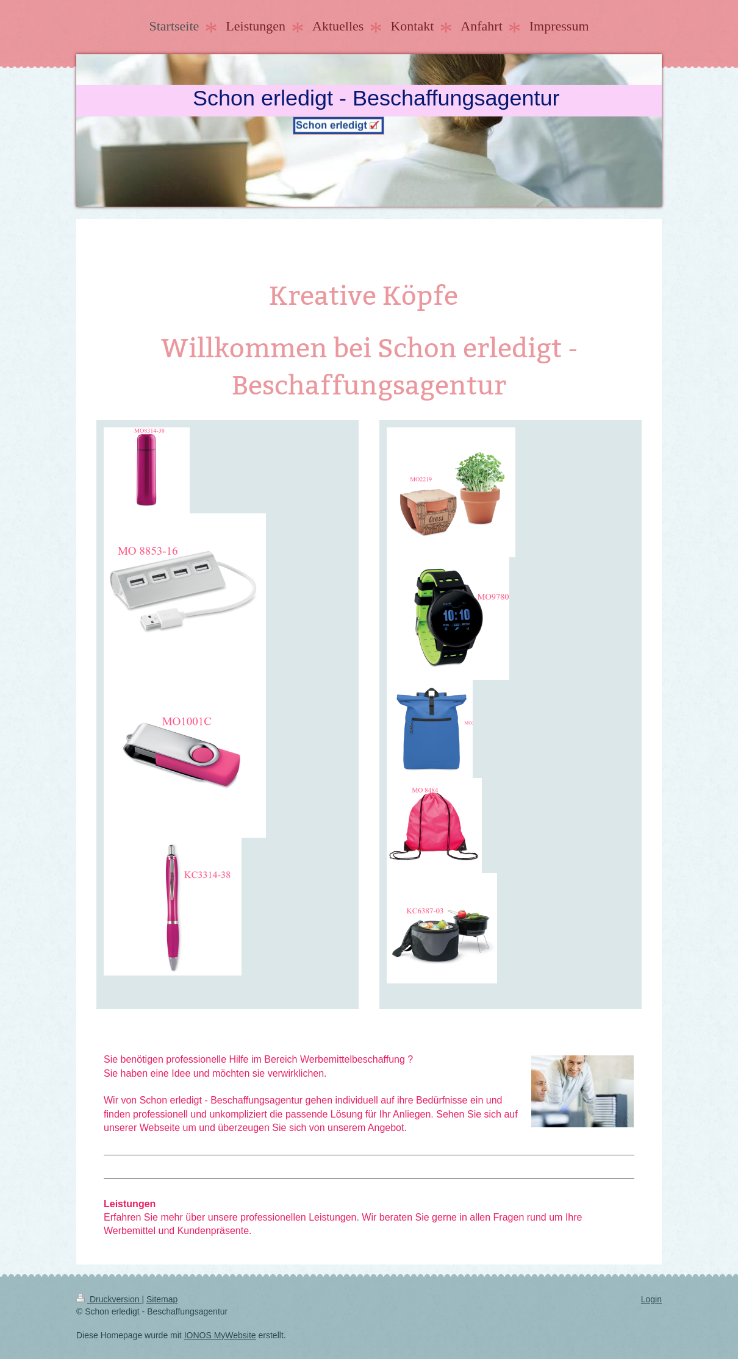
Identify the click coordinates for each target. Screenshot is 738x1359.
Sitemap (161, 1299)
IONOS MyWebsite (220, 1335)
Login (651, 1299)
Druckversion (109, 1299)
